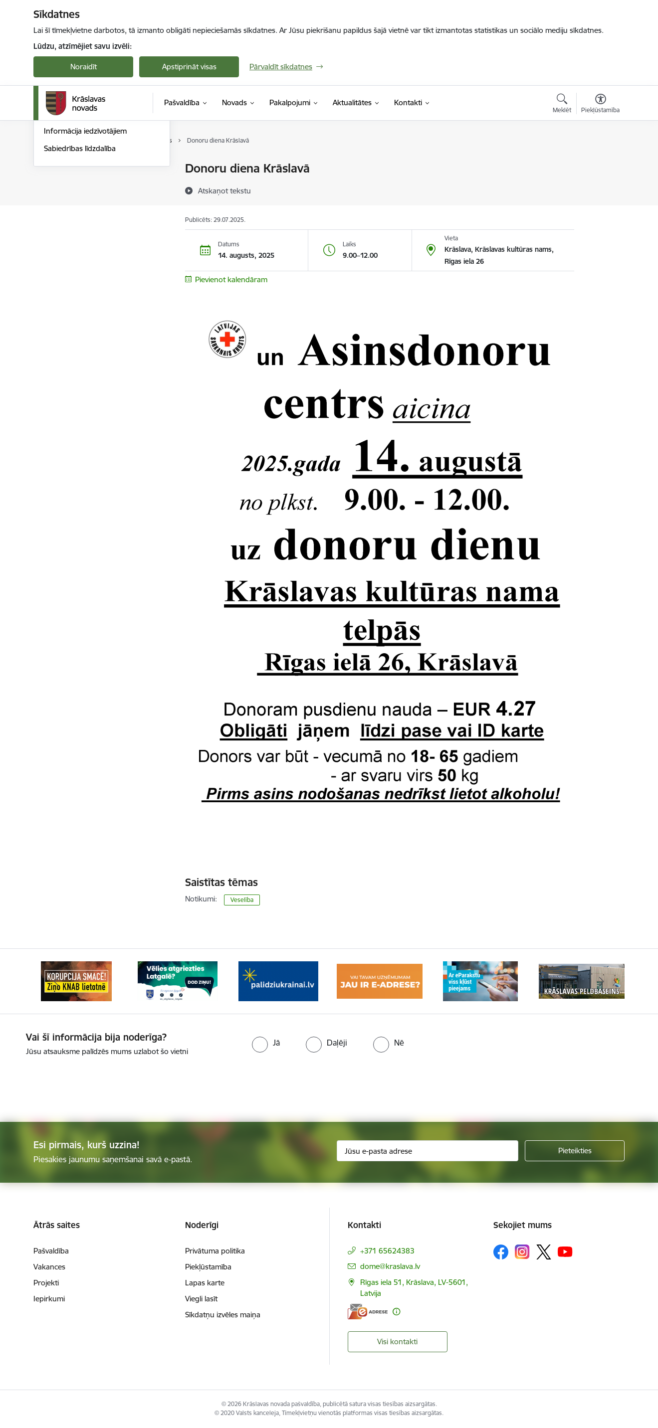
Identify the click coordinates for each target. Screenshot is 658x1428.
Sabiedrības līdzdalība (80, 255)
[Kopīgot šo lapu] (600, 189)
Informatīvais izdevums (82, 221)
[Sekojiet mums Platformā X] (543, 1252)
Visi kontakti (397, 1341)
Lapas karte (204, 1282)
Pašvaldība (51, 1250)
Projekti (46, 1282)
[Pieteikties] (575, 1150)
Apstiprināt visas (189, 66)
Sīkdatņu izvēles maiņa (222, 1314)
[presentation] (347, 1085)
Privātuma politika (215, 1250)
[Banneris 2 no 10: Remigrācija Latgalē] (178, 980)
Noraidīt (83, 66)
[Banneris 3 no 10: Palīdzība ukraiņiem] (278, 980)
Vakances (49, 1266)
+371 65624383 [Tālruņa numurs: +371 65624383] (387, 1250)
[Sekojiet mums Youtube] (565, 1251)
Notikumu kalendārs (78, 186)
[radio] (266, 1043)
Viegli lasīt (201, 1298)
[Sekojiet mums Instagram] (522, 1252)
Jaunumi (58, 169)
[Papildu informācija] (396, 1311)
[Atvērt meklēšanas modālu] (562, 105)
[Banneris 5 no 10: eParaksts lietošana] (480, 980)
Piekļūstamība (208, 1266)
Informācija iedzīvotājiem (85, 238)
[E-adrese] (368, 1311)
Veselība (241, 899)
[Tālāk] (602, 981)
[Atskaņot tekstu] (224, 190)
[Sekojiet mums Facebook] (500, 1252)
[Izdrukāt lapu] (600, 164)
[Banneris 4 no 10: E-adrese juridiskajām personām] (380, 980)
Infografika (63, 203)
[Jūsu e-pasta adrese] (428, 1150)
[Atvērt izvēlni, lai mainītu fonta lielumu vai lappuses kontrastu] (600, 105)
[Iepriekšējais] (56, 981)
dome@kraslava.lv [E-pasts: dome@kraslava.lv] (390, 1266)
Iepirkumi (49, 1298)
